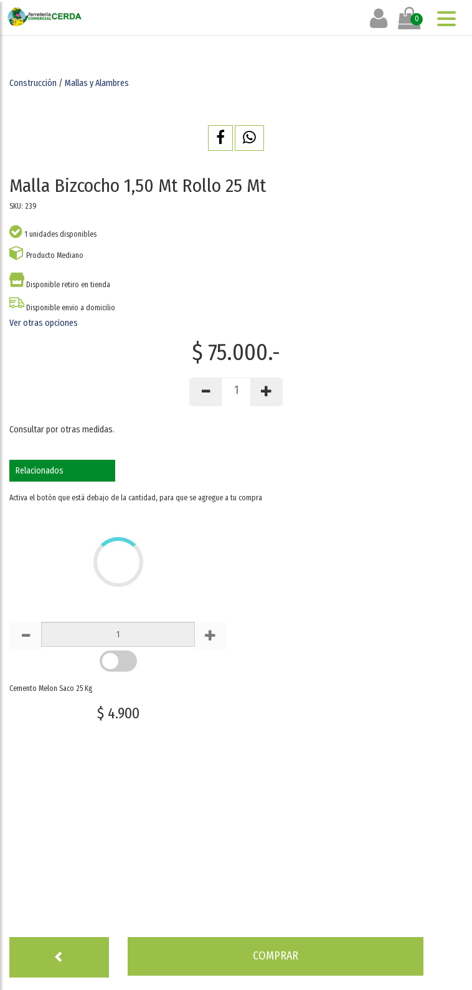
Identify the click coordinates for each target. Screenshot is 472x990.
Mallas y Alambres (97, 83)
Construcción (33, 83)
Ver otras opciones (43, 323)
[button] (220, 138)
